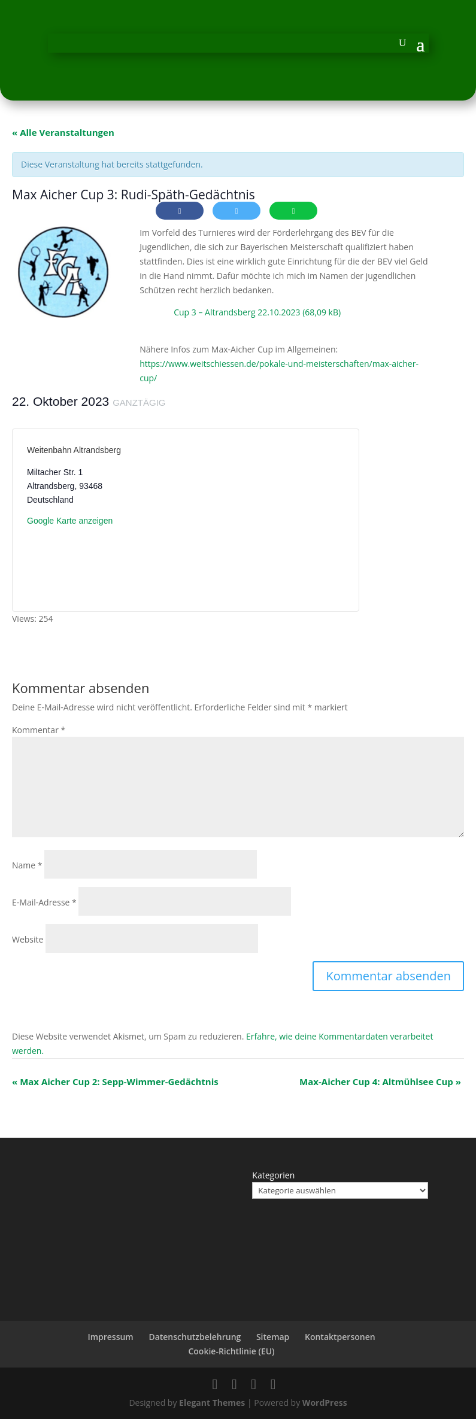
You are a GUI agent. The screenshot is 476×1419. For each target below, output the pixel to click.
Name (27, 865)
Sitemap (272, 1336)
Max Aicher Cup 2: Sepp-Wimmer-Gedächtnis (115, 1081)
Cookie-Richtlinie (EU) (231, 1351)
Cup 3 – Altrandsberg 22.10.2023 (237, 312)
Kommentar (38, 730)
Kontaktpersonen (340, 1336)
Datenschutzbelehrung (194, 1336)
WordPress (324, 1402)
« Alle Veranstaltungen (63, 132)
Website (27, 939)
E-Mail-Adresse (44, 902)
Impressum (110, 1336)
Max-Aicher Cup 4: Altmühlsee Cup (380, 1081)
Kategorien (273, 1175)
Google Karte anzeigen (70, 520)
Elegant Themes (212, 1402)
